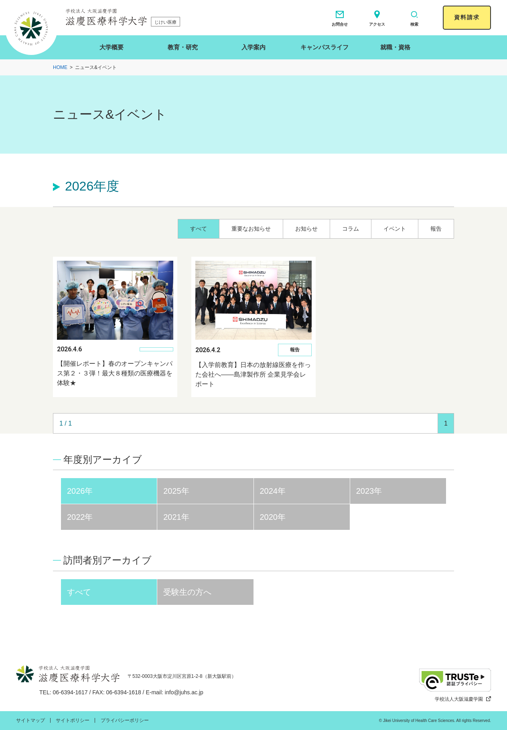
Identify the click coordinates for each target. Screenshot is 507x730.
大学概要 (111, 47)
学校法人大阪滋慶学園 (463, 699)
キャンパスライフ (324, 47)
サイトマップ (30, 720)
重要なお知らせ (251, 228)
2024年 (273, 491)
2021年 (176, 517)
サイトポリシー (72, 720)
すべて (198, 228)
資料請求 (467, 17)
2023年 (369, 491)
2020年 (273, 517)
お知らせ (306, 228)
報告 (436, 228)
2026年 (80, 491)
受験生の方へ (187, 592)
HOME (60, 67)
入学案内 (253, 47)
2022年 (80, 517)
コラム (350, 228)
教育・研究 (183, 47)
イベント (394, 228)
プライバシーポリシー (125, 720)
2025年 (176, 491)
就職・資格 (395, 47)
